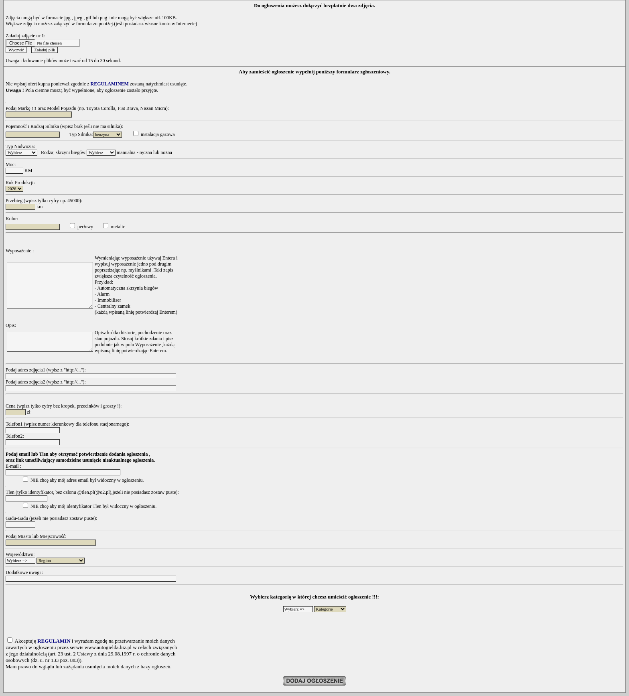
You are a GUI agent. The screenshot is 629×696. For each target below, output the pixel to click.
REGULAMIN (53, 641)
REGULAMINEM (110, 84)
